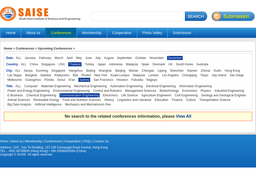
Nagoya (151, 80)
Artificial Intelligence (48, 104)
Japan (102, 64)
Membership (33, 141)
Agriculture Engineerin (156, 95)
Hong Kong (232, 70)
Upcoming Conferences (55, 48)
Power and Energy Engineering (28, 91)
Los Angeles (170, 75)
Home (11, 33)
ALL (18, 58)
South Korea (184, 64)
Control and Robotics (107, 91)
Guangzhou (33, 80)
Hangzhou (76, 70)
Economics (189, 91)
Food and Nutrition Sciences (82, 100)
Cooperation (72, 141)
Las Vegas (14, 75)
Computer (31, 86)
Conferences (25, 48)
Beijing (90, 70)
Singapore (48, 64)
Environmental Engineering (71, 91)
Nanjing (120, 70)
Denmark (159, 64)
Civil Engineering (186, 95)
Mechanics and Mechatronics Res (88, 104)
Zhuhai (205, 70)
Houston (122, 80)
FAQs (87, 141)
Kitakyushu (62, 75)
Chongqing (189, 75)
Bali (75, 75)
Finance (177, 100)
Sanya (28, 70)
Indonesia (116, 64)
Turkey (89, 64)
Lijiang (162, 70)
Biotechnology (169, 91)
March (59, 58)
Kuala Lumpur (120, 75)
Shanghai (105, 70)
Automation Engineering (126, 86)
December (175, 58)
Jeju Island (219, 75)
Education (161, 100)
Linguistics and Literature (134, 100)
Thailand (75, 64)
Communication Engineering (79, 95)
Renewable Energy (46, 100)
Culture (191, 100)
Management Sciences (140, 91)
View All (183, 116)
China (34, 64)
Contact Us (101, 141)
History (109, 100)
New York (100, 75)
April (69, 58)
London (154, 75)
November (157, 58)
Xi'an (72, 80)
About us (16, 141)
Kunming (42, 70)
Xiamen (192, 70)
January (30, 58)
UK (170, 64)
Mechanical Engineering (90, 86)
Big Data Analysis (19, 104)
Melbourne (14, 80)
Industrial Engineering (229, 91)
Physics (205, 91)
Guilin (217, 70)
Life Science (129, 95)
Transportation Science (215, 100)
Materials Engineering (56, 86)
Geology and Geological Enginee (223, 95)
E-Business (15, 95)
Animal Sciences (18, 100)
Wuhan (133, 70)
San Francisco (103, 80)
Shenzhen (177, 70)
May (79, 58)
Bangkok (31, 75)
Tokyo (204, 75)
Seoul (61, 80)
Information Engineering (195, 86)
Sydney (84, 80)
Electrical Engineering (161, 86)
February (45, 58)
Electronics (110, 95)
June (88, 58)
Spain (145, 64)
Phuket (86, 75)
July (98, 58)
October (140, 58)
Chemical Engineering (41, 95)
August (109, 58)
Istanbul (45, 75)
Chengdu (148, 70)
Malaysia (132, 64)
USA (62, 64)
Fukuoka (137, 80)
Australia (202, 64)
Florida (49, 80)
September (124, 58)
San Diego (237, 75)
